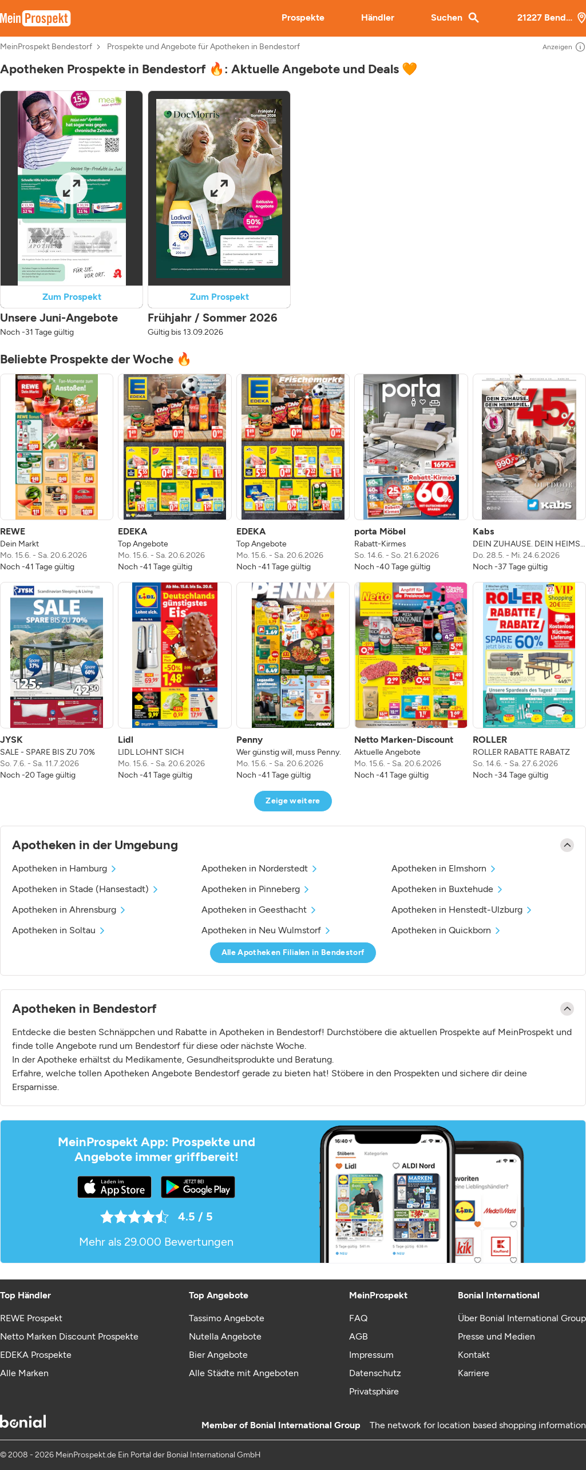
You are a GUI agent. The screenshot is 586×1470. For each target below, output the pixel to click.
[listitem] (56, 473)
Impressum (371, 1354)
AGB (358, 1336)
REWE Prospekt (31, 1318)
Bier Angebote (218, 1354)
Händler (377, 17)
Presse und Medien (496, 1336)
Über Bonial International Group (522, 1318)
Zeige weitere (293, 801)
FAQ (358, 1318)
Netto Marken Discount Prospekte (69, 1336)
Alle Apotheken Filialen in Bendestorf (293, 952)
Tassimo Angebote (226, 1318)
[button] (71, 214)
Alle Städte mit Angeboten (244, 1373)
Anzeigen (564, 47)
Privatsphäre (374, 1391)
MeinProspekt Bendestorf (46, 47)
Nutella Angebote (225, 1336)
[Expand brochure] (72, 188)
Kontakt (474, 1354)
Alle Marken (24, 1373)
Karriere (473, 1373)
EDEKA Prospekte (36, 1354)
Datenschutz (375, 1373)
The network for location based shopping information (478, 1425)
